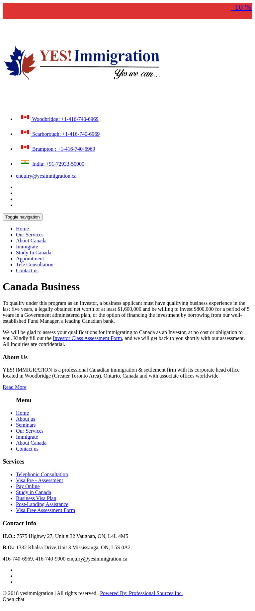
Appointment (30, 258)
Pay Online (28, 486)
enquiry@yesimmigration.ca (46, 176)
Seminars (26, 425)
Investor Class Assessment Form (87, 338)
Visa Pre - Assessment (39, 480)
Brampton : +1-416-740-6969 (57, 147)
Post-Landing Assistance (42, 504)
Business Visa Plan (36, 498)
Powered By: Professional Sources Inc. (141, 593)
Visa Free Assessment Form (45, 510)
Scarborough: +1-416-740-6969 (59, 132)
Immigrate (27, 246)
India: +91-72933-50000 (51, 162)
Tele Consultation (34, 264)
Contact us (27, 270)
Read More (15, 387)
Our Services (29, 234)
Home (22, 228)
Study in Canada (33, 492)
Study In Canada (33, 252)
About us (25, 419)
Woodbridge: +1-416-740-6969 (59, 117)
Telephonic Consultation (42, 474)
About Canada (31, 240)
